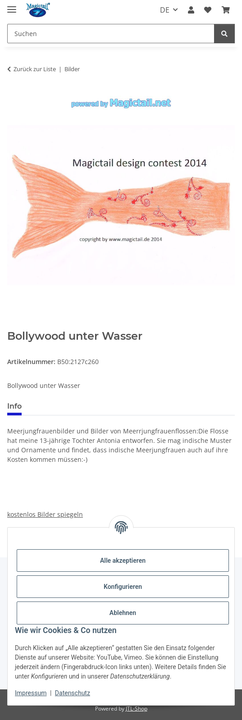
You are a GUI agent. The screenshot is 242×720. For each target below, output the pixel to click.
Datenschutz (72, 693)
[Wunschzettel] (207, 10)
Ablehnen (123, 612)
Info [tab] (14, 406)
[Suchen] (111, 33)
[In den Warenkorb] (14, 325)
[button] (191, 10)
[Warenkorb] (226, 10)
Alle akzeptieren (123, 560)
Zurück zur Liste (35, 69)
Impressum (30, 693)
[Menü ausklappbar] (11, 5)
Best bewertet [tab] (62, 406)
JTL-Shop (136, 708)
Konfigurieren (123, 586)
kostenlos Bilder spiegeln (45, 514)
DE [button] (164, 10)
